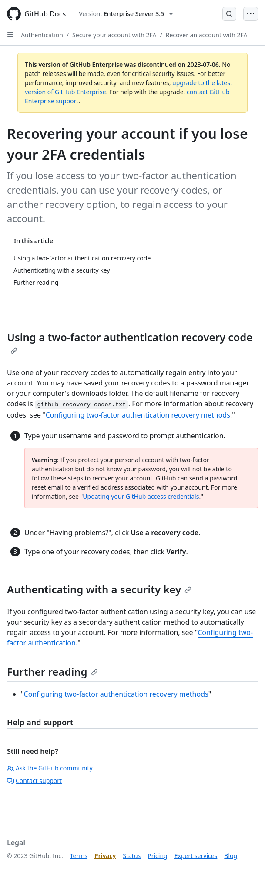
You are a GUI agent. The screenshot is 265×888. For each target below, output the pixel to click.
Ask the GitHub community (50, 768)
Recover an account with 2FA (207, 35)
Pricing (157, 856)
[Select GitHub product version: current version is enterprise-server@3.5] (125, 14)
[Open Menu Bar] (250, 14)
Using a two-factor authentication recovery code (129, 342)
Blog (230, 856)
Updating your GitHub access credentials (141, 496)
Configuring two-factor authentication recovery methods (138, 415)
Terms (78, 856)
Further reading (52, 671)
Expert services (196, 856)
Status (132, 856)
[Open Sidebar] (10, 35)
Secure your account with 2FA (114, 35)
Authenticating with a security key (99, 589)
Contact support (34, 780)
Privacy (105, 856)
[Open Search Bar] (229, 14)
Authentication (42, 35)
